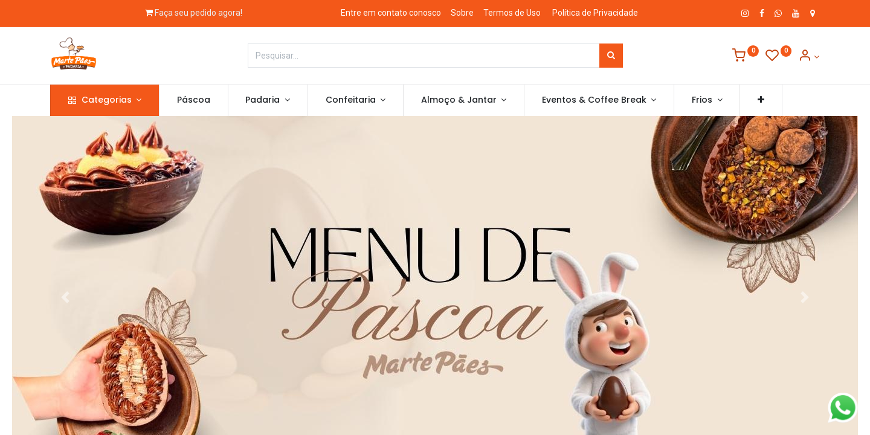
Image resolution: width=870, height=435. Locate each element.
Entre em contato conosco (391, 13)
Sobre (462, 13)
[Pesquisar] (611, 56)
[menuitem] (194, 100)
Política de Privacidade (595, 13)
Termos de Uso (512, 13)
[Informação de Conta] (808, 57)
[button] (762, 100)
